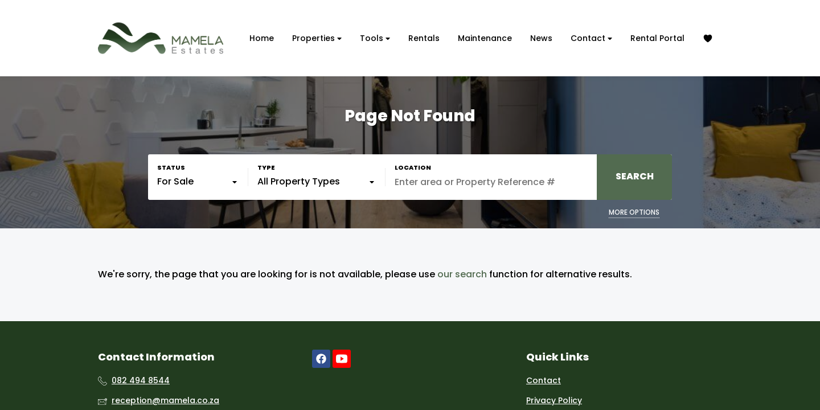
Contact (591, 38)
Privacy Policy (554, 400)
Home (261, 38)
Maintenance (485, 38)
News (541, 38)
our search (462, 274)
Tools (375, 38)
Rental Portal (657, 38)
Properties (317, 38)
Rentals (424, 38)
